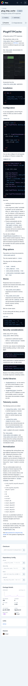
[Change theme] (17, 2)
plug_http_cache (8, 11)
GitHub (4, 624)
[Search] (21, 2)
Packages (3, 8)
